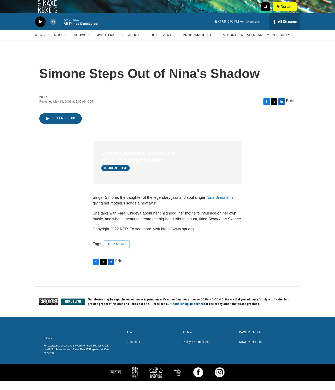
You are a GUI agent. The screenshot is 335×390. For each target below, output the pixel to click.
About (134, 44)
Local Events (161, 44)
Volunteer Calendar (243, 44)
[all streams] (284, 30)
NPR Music (116, 253)
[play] (40, 31)
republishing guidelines (187, 313)
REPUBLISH (73, 311)
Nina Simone (217, 206)
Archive (188, 341)
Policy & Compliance (196, 351)
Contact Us (133, 351)
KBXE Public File (250, 351)
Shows (80, 44)
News (40, 44)
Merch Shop (278, 44)
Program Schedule (201, 44)
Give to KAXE (107, 44)
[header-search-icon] (267, 11)
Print (290, 109)
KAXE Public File (250, 341)
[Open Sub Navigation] (48, 44)
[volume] (53, 31)
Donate (289, 11)
